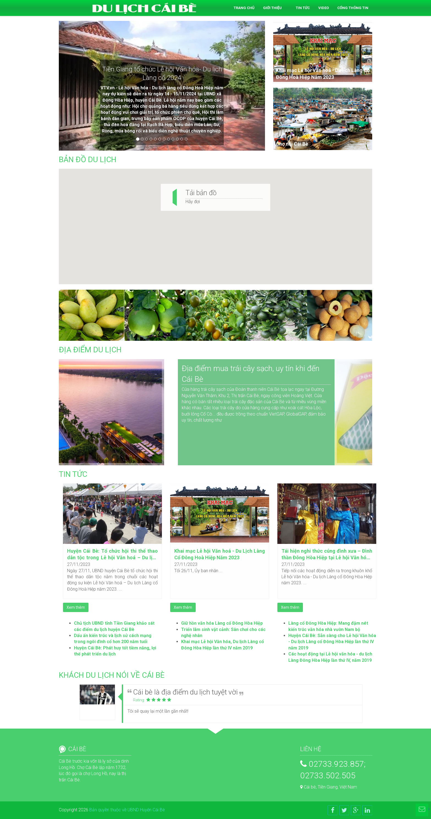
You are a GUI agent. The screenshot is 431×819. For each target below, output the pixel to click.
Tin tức (303, 8)
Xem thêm (76, 607)
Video (323, 8)
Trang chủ (244, 8)
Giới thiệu (272, 8)
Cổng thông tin (352, 8)
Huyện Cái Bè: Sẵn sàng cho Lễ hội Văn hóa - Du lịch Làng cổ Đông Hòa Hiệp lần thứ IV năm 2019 (332, 642)
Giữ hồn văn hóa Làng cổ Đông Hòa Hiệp (222, 623)
